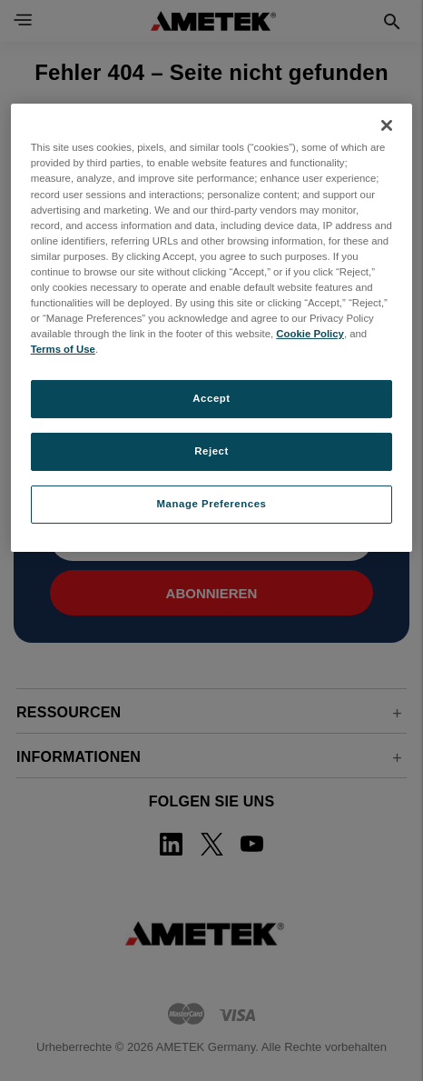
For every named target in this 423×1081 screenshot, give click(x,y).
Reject (211, 450)
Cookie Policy (310, 333)
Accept (211, 398)
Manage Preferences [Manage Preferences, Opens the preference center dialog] (212, 503)
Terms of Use (63, 349)
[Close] (387, 125)
